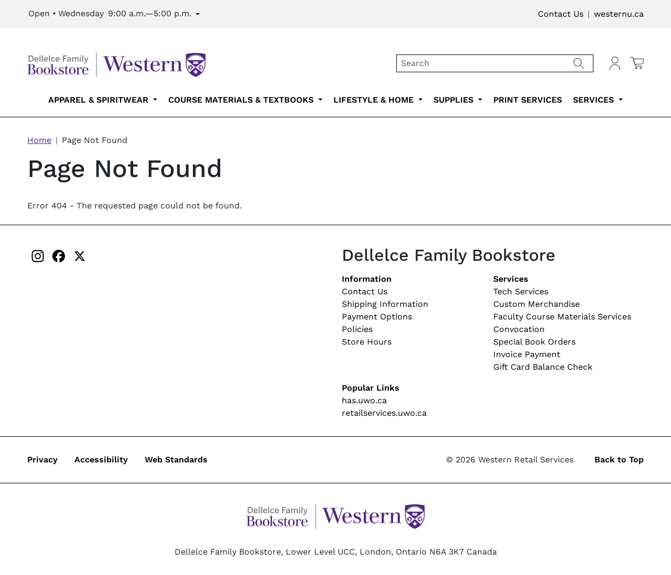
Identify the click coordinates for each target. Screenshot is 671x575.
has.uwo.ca (364, 400)
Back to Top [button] (619, 460)
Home (39, 140)
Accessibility (101, 460)
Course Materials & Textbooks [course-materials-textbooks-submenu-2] (242, 100)
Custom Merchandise (536, 304)
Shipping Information (385, 304)
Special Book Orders (534, 342)
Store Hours (367, 342)
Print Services (527, 100)
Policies (357, 329)
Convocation (519, 329)
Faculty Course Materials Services (562, 317)
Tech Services (520, 291)
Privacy (42, 460)
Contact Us (560, 14)
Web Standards (176, 460)
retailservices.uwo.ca (384, 413)
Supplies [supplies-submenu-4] (455, 100)
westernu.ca (619, 14)
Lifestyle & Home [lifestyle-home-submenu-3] (374, 100)
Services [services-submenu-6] (594, 100)
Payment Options (377, 317)
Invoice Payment (526, 354)
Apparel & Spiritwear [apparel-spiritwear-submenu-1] (99, 100)
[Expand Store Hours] (114, 14)
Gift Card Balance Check (542, 367)
